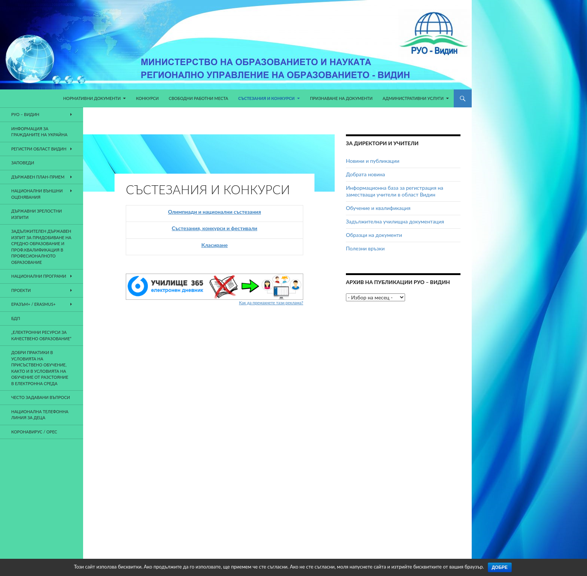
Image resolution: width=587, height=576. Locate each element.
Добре (500, 567)
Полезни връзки (365, 248)
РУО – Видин (25, 114)
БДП (15, 318)
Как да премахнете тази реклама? (271, 302)
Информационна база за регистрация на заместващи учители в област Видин (394, 191)
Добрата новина (365, 174)
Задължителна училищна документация (395, 221)
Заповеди (22, 162)
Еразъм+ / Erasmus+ (33, 304)
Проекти (21, 290)
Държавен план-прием (37, 176)
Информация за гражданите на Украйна (39, 131)
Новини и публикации (372, 161)
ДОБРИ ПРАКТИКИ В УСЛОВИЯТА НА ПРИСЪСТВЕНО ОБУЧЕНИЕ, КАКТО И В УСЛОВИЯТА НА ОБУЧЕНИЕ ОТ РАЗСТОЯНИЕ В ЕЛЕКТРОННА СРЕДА (39, 368)
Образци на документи (374, 235)
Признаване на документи (341, 98)
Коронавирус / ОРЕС (34, 431)
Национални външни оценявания (37, 193)
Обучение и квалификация (378, 208)
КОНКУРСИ (147, 98)
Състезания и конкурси (266, 98)
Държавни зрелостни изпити (36, 214)
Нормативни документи (92, 98)
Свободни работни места (198, 98)
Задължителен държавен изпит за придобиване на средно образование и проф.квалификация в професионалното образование (41, 247)
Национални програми (38, 276)
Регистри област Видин (38, 148)
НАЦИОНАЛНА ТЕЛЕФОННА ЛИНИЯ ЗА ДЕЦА (40, 414)
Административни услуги (413, 98)
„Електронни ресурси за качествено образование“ (41, 335)
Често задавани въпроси (40, 397)
